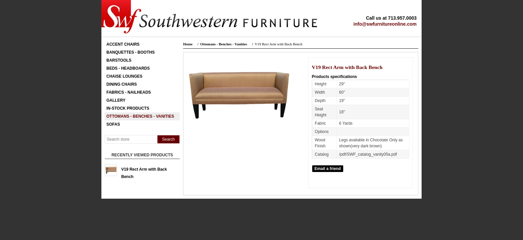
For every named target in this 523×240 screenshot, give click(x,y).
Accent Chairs (122, 44)
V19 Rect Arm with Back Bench (144, 171)
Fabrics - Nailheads (128, 92)
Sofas (113, 124)
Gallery (115, 100)
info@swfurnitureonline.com (385, 24)
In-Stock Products (127, 108)
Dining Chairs (121, 84)
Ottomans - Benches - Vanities (140, 116)
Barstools (118, 60)
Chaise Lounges (124, 76)
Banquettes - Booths (130, 52)
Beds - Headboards (128, 68)
